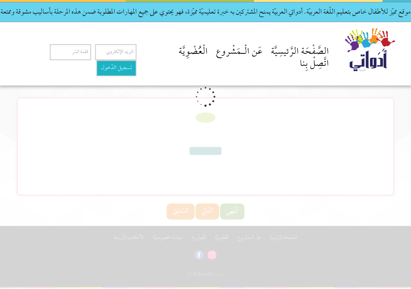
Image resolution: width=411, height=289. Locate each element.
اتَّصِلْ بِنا (314, 64)
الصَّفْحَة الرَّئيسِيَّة (300, 52)
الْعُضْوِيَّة (193, 52)
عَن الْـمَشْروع (239, 52)
